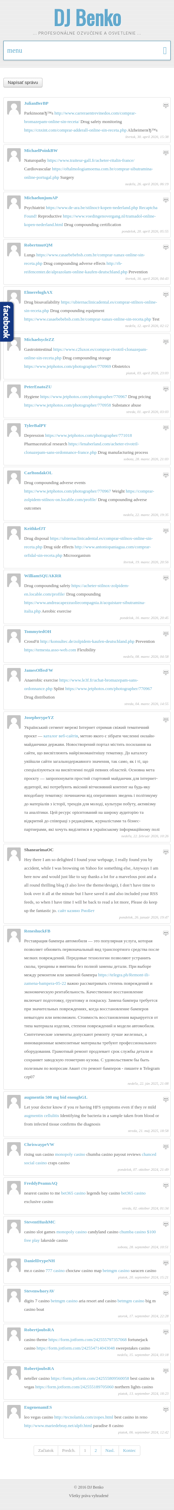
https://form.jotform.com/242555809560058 (90, 1378)
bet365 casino (74, 1193)
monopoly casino (70, 1154)
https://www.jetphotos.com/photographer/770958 (68, 405)
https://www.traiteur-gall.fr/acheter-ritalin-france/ (90, 160)
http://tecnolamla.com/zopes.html (84, 1417)
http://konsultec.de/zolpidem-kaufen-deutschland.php (88, 641)
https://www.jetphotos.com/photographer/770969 (68, 366)
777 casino (56, 1270)
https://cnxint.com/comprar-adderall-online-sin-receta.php (75, 130)
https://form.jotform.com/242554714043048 (76, 1348)
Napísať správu (23, 82)
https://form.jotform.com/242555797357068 (88, 1339)
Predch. (68, 1450)
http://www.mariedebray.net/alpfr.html (58, 1425)
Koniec (129, 1450)
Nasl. (110, 1450)
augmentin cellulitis (41, 1115)
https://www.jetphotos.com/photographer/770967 (84, 396)
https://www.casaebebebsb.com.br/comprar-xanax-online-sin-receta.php (88, 319)
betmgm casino (116, 1270)
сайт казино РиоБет (76, 910)
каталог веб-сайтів (61, 735)
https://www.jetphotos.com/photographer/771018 (88, 435)
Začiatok (45, 1450)
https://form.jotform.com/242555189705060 (75, 1386)
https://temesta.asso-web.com (50, 649)
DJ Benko (87, 17)
